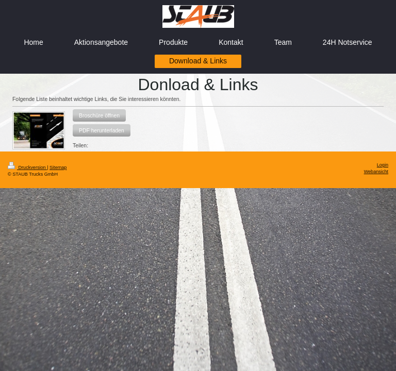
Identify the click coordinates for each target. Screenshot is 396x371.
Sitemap (58, 167)
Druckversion (27, 167)
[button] (99, 115)
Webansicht (376, 171)
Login (382, 164)
